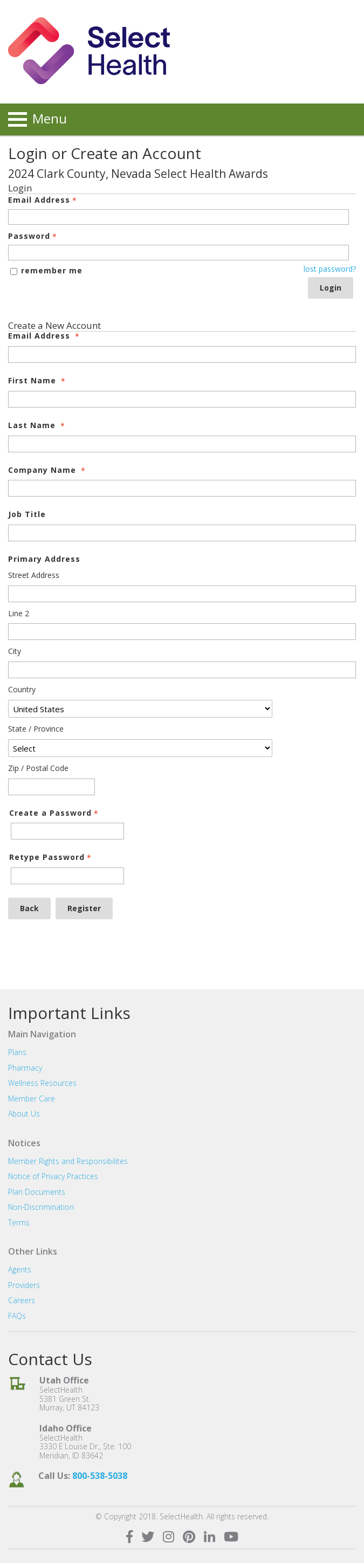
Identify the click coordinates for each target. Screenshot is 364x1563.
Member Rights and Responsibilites (68, 1161)
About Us (24, 1113)
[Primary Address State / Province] (140, 748)
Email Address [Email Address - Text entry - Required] (43, 200)
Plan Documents (36, 1192)
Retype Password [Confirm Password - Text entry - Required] (51, 857)
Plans (17, 1052)
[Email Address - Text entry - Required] (178, 217)
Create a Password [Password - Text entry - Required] (54, 813)
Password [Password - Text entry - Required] (33, 236)
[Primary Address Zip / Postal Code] (51, 787)
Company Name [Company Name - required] (47, 470)
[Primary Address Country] (140, 709)
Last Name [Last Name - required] (37, 425)
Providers (24, 1285)
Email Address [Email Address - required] (44, 336)
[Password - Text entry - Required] (178, 252)
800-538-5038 (99, 1476)
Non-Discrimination (41, 1207)
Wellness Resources (42, 1083)
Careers (21, 1300)
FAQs (17, 1316)
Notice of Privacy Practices (53, 1176)
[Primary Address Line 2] (182, 631)
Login (330, 288)
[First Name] (182, 399)
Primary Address (44, 559)
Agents (19, 1269)
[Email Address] (182, 354)
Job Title (27, 514)
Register (84, 908)
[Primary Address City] (182, 670)
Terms (19, 1222)
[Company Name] (182, 488)
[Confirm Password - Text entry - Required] (67, 875)
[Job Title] (182, 533)
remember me (52, 270)
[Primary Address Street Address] (182, 594)
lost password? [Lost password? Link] (330, 269)
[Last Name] (182, 444)
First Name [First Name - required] (37, 380)
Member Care (31, 1098)
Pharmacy (25, 1068)
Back (29, 908)
